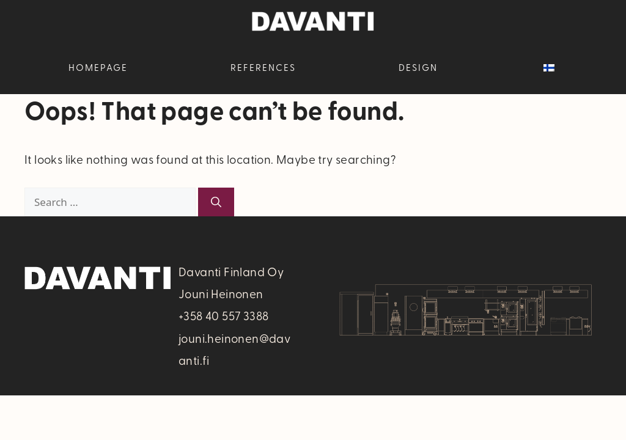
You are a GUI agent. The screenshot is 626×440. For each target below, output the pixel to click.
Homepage (98, 67)
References (263, 67)
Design (418, 67)
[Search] (216, 202)
